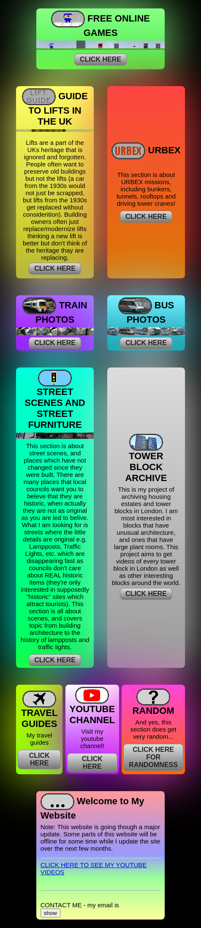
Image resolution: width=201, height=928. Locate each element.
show (50, 913)
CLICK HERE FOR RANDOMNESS (153, 757)
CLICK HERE (100, 59)
